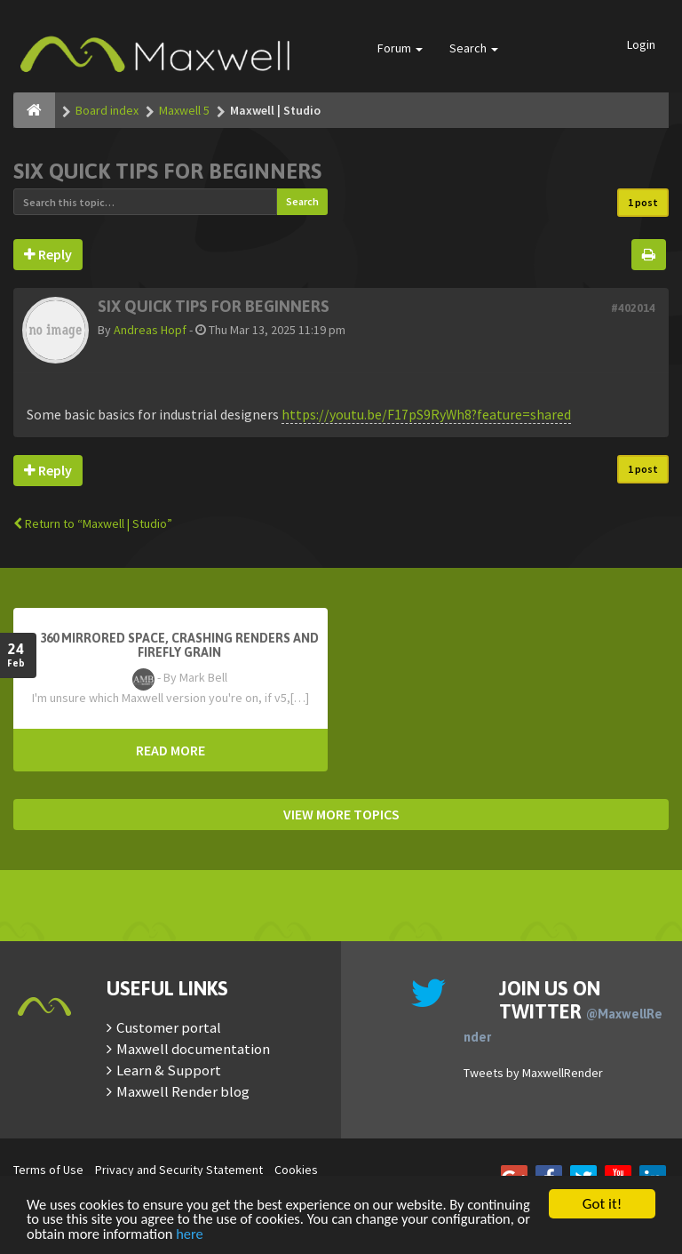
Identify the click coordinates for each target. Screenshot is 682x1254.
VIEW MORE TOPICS (341, 814)
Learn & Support (168, 1070)
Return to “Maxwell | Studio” (92, 523)
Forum (400, 48)
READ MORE (170, 750)
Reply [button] (48, 254)
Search (473, 48)
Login (641, 44)
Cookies (296, 1170)
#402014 (633, 308)
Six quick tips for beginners (167, 171)
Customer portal (168, 1027)
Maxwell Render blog (183, 1091)
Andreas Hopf (150, 330)
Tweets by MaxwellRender (533, 1073)
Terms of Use (48, 1170)
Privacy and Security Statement (179, 1170)
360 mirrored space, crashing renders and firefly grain (179, 645)
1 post (643, 202)
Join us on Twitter (563, 1010)
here (300, 1234)
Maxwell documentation (193, 1048)
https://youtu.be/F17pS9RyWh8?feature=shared (426, 414)
